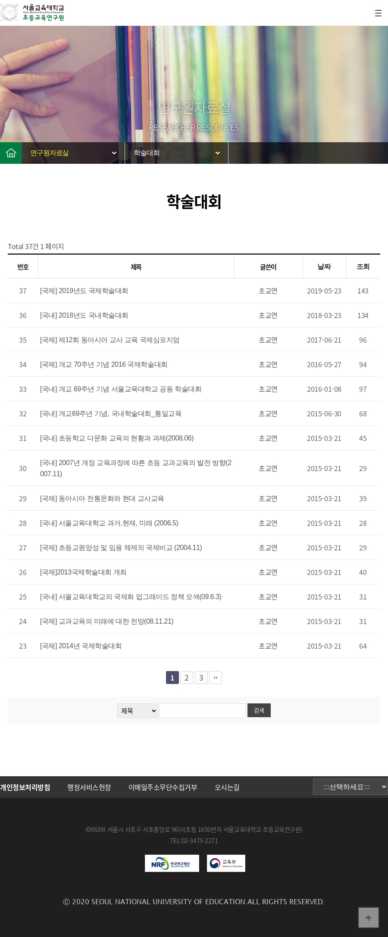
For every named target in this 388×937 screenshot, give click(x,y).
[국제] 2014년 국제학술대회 (81, 646)
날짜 (324, 266)
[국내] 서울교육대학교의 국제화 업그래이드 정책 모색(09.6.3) (131, 596)
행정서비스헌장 (89, 787)
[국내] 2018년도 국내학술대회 (84, 315)
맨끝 (215, 677)
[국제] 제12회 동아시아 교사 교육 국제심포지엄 (110, 340)
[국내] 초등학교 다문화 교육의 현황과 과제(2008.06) (117, 438)
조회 (363, 266)
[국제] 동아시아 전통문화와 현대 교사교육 (102, 498)
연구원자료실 (49, 152)
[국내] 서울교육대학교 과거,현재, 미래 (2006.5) (109, 523)
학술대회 (147, 152)
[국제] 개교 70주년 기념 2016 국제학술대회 (104, 364)
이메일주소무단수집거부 (162, 787)
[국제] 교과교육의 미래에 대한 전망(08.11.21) (106, 621)
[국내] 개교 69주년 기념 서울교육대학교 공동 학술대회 (120, 389)
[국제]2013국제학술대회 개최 (83, 572)
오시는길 (227, 787)
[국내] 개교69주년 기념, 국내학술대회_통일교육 (110, 413)
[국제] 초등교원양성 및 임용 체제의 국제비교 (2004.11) (121, 547)
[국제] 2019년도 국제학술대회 (84, 290)
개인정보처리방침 (25, 787)
